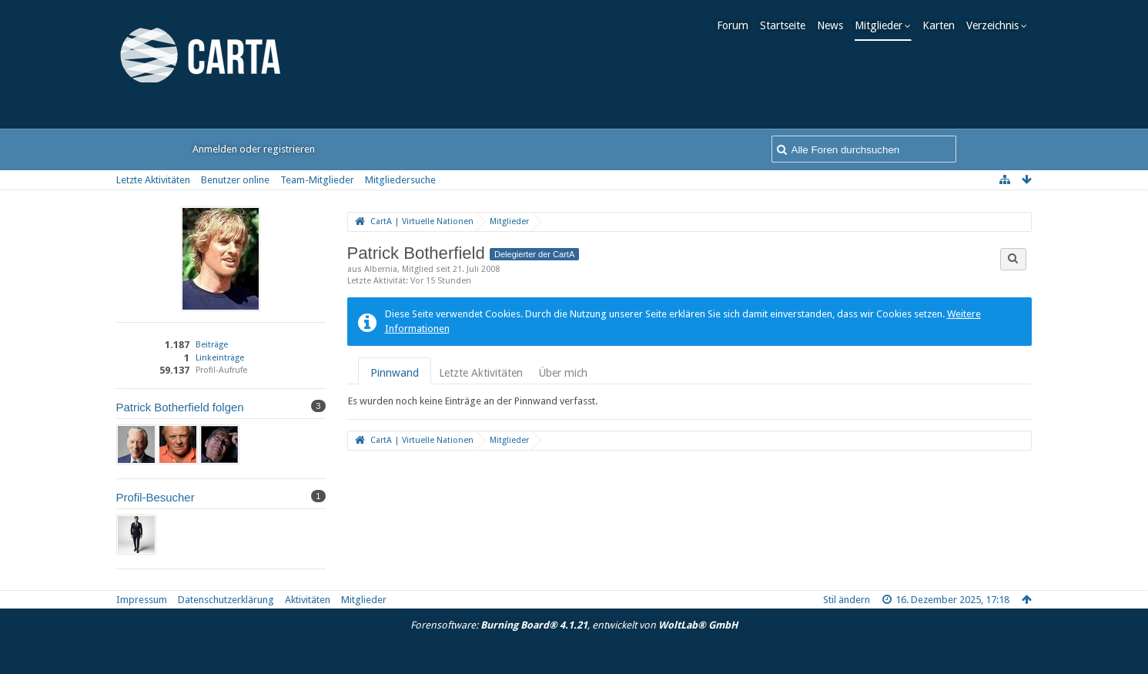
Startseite (787, 25)
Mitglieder (883, 25)
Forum (737, 25)
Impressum (141, 599)
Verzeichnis (997, 25)
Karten (943, 25)
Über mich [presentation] (562, 373)
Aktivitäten (307, 599)
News (835, 25)
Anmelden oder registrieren (253, 149)
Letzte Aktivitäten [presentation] (481, 373)
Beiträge (212, 345)
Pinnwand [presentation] (394, 373)
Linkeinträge (220, 358)
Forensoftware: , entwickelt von (574, 625)
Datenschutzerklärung (226, 599)
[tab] (394, 372)
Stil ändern (846, 599)
